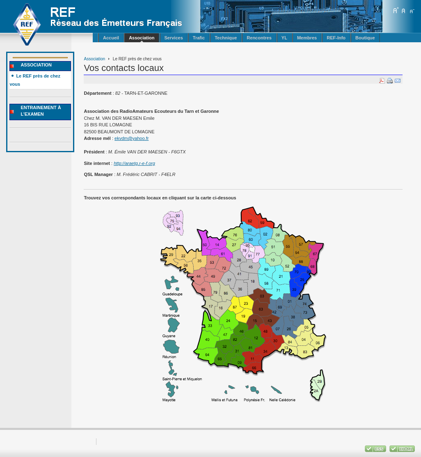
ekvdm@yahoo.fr (131, 138)
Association (94, 59)
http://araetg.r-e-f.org (134, 163)
